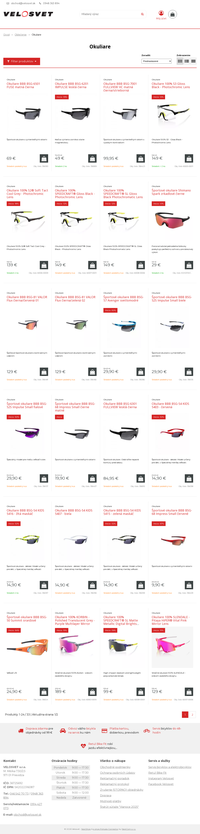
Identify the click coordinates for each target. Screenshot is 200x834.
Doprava (105, 795)
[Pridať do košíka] (44, 158)
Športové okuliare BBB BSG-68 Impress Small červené (172, 512)
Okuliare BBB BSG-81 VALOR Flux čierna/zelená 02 (75, 298)
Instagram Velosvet (161, 778)
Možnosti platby (110, 801)
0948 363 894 (51, 3)
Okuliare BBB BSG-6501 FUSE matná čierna (23, 85)
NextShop (86, 829)
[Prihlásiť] (161, 14)
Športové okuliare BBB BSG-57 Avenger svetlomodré (123, 298)
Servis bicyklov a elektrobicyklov (169, 767)
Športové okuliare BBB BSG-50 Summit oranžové (27, 618)
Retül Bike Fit (157, 772)
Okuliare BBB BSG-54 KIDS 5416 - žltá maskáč (25, 512)
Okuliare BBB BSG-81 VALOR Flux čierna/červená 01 (27, 298)
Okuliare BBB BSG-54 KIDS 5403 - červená (170, 405)
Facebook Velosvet (161, 784)
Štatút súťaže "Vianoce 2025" (119, 806)
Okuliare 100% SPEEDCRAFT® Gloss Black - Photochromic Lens (75, 193)
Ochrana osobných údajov (117, 772)
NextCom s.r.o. (129, 829)
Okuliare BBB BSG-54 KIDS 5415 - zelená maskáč (122, 512)
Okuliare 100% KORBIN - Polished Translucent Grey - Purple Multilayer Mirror (75, 620)
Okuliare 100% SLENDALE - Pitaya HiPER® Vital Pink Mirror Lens (171, 620)
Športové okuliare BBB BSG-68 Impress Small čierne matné (75, 407)
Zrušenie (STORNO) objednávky (121, 789)
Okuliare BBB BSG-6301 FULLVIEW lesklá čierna (120, 405)
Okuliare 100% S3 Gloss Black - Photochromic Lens (171, 85)
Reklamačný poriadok (114, 778)
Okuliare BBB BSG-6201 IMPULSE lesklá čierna (71, 85)
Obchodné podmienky (115, 767)
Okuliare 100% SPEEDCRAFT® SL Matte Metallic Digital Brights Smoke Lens (120, 622)
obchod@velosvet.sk (23, 3)
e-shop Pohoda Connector (105, 829)
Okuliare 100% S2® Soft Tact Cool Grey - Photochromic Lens (27, 193)
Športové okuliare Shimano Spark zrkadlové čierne (171, 192)
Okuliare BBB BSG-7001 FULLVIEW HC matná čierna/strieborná (120, 87)
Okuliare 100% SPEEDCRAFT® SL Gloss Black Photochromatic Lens (123, 193)
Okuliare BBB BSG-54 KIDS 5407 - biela (73, 512)
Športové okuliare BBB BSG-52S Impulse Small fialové (27, 405)
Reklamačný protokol (114, 784)
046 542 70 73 (19, 793)
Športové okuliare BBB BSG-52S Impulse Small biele (172, 298)
